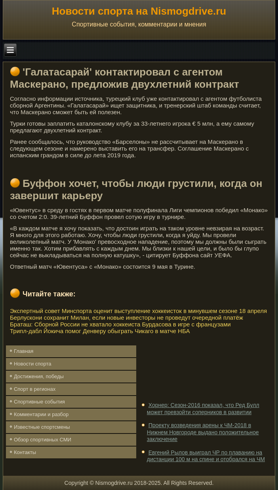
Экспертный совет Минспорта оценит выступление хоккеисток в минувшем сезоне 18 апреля (138, 310)
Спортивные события (39, 402)
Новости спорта (32, 364)
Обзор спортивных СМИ (42, 440)
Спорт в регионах (34, 389)
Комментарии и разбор (41, 414)
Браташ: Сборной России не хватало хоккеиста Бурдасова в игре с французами (120, 324)
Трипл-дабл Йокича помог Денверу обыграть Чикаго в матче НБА (100, 331)
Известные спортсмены (42, 427)
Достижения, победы (39, 376)
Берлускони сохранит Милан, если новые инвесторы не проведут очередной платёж (126, 317)
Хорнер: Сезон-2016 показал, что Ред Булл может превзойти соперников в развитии (203, 408)
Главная (23, 351)
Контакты (25, 452)
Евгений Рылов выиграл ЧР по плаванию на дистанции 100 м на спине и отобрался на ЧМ (206, 456)
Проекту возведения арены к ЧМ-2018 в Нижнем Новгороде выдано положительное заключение (203, 432)
